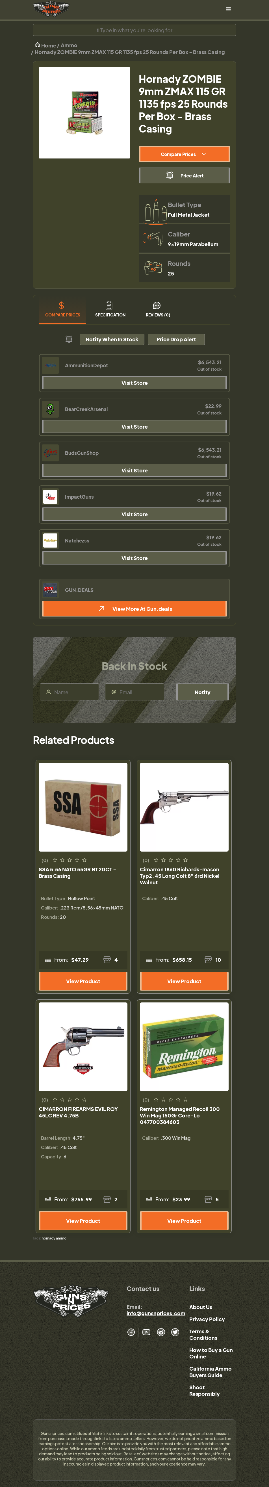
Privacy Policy (207, 1319)
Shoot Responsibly (204, 1390)
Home (45, 45)
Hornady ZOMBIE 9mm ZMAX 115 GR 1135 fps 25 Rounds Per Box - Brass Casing (130, 52)
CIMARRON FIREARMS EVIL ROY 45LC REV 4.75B (78, 1112)
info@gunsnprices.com (156, 1313)
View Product (83, 981)
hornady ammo (54, 1238)
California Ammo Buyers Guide (210, 1371)
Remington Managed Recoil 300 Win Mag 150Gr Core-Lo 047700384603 (180, 1115)
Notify (203, 692)
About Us (200, 1307)
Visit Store (135, 382)
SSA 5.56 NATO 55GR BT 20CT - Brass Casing (77, 872)
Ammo (69, 45)
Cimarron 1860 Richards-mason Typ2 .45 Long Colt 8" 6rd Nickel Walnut (180, 875)
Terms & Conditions (203, 1334)
